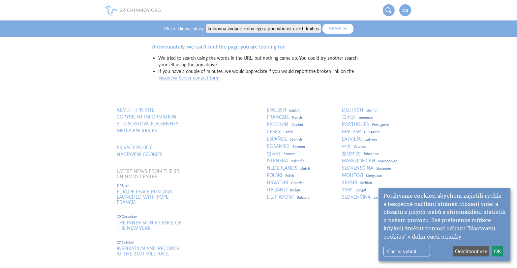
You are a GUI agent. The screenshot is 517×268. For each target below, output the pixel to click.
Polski (280, 175)
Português (365, 124)
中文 (354, 146)
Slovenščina (366, 168)
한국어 (281, 153)
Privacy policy (134, 147)
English (283, 110)
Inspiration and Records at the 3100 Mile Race (148, 251)
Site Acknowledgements (148, 123)
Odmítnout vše (471, 251)
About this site (135, 110)
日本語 (357, 117)
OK (497, 251)
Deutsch (360, 110)
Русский (285, 124)
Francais (284, 117)
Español (284, 139)
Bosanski (286, 146)
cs (405, 10)
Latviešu (359, 139)
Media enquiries (137, 130)
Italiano (283, 189)
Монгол (362, 175)
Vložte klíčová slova (184, 28)
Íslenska (285, 160)
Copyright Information (146, 116)
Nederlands (288, 168)
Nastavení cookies (140, 154)
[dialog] (444, 224)
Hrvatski (286, 182)
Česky (280, 131)
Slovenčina (362, 197)
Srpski (357, 182)
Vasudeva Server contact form (189, 78)
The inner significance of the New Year (149, 225)
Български (289, 197)
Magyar (361, 131)
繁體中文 (360, 153)
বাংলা (354, 189)
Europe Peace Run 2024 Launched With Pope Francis (145, 197)
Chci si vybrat (401, 251)
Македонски (369, 160)
